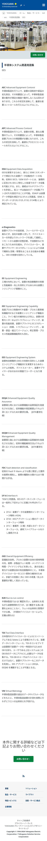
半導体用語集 (14, 17)
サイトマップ (23, 828)
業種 (6, 788)
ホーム (22, 13)
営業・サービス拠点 (32, 800)
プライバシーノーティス (23, 823)
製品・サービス (33, 13)
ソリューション (31, 788)
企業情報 (8, 807)
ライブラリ (29, 794)
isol (43, 13)
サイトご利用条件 (23, 820)
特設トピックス (10, 800)
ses (5, 17)
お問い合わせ (38, 55)
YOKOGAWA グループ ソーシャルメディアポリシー (23, 826)
